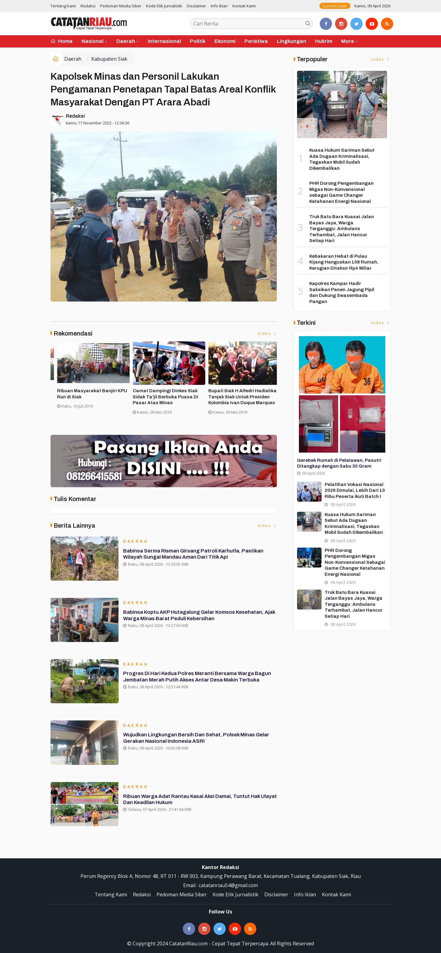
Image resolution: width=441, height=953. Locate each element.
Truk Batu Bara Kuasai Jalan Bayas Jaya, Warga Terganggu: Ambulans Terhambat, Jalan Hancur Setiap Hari (341, 228)
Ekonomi (225, 41)
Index (267, 333)
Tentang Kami (63, 6)
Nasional (92, 41)
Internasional (164, 41)
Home (62, 41)
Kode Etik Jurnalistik (164, 6)
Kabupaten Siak (109, 58)
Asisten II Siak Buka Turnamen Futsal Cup (160, 393)
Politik (197, 41)
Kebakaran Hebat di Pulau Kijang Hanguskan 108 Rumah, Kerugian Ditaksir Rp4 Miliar (343, 262)
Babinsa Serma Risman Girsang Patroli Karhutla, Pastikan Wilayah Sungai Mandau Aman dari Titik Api (194, 554)
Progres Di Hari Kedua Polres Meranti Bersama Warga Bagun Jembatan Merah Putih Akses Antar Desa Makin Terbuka (198, 677)
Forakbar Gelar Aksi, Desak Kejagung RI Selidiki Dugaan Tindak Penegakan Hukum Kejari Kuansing (87, 399)
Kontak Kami (244, 6)
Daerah (125, 41)
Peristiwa (256, 41)
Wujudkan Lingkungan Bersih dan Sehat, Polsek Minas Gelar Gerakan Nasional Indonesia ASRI (197, 738)
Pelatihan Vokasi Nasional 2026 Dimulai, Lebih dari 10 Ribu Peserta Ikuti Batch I (355, 490)
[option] (88, 383)
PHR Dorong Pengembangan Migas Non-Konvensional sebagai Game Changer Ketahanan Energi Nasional (355, 562)
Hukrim (323, 41)
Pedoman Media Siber (120, 6)
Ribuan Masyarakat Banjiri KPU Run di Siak (237, 393)
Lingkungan (291, 41)
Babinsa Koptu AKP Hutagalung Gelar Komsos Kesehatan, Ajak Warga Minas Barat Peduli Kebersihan (194, 616)
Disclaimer (196, 6)
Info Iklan (219, 6)
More (347, 41)
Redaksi (88, 6)
